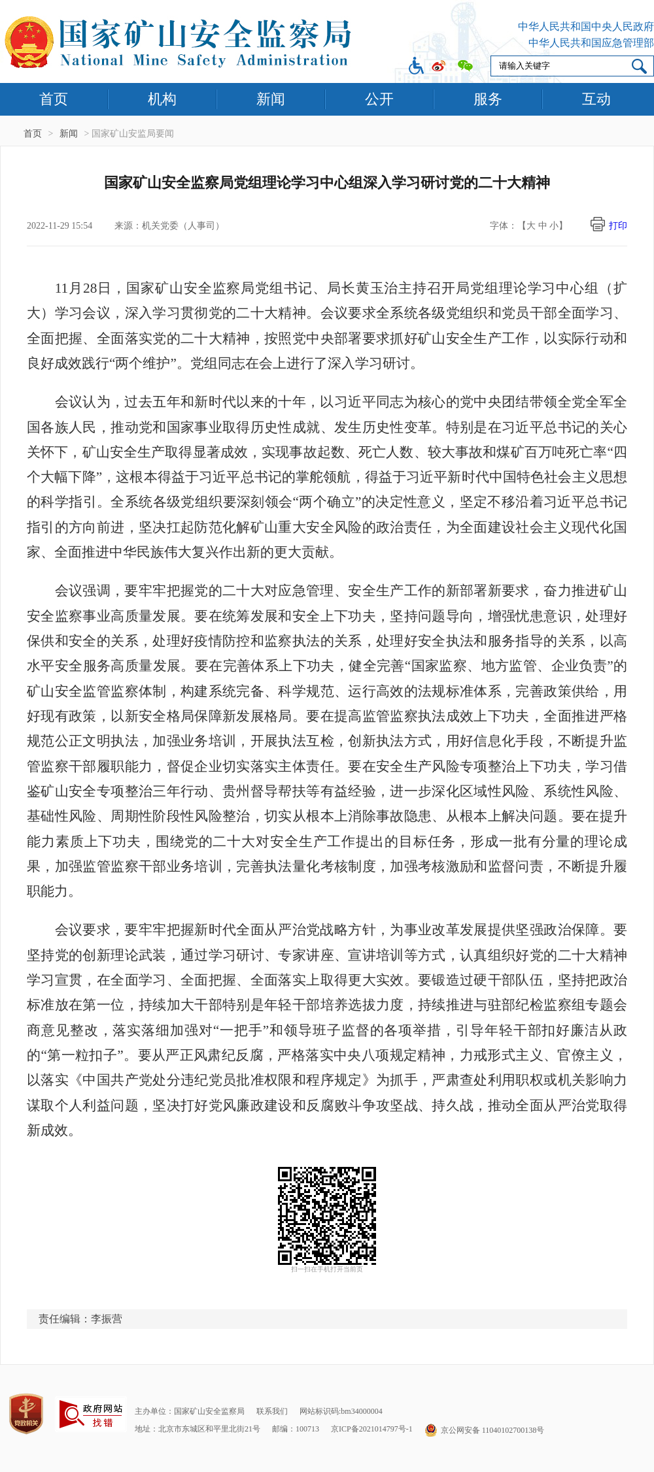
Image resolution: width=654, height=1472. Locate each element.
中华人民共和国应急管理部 (591, 42)
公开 (379, 99)
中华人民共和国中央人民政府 (586, 26)
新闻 (270, 99)
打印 (618, 226)
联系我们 (272, 1411)
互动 (596, 99)
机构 (162, 99)
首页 (53, 99)
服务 (487, 99)
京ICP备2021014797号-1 (372, 1428)
